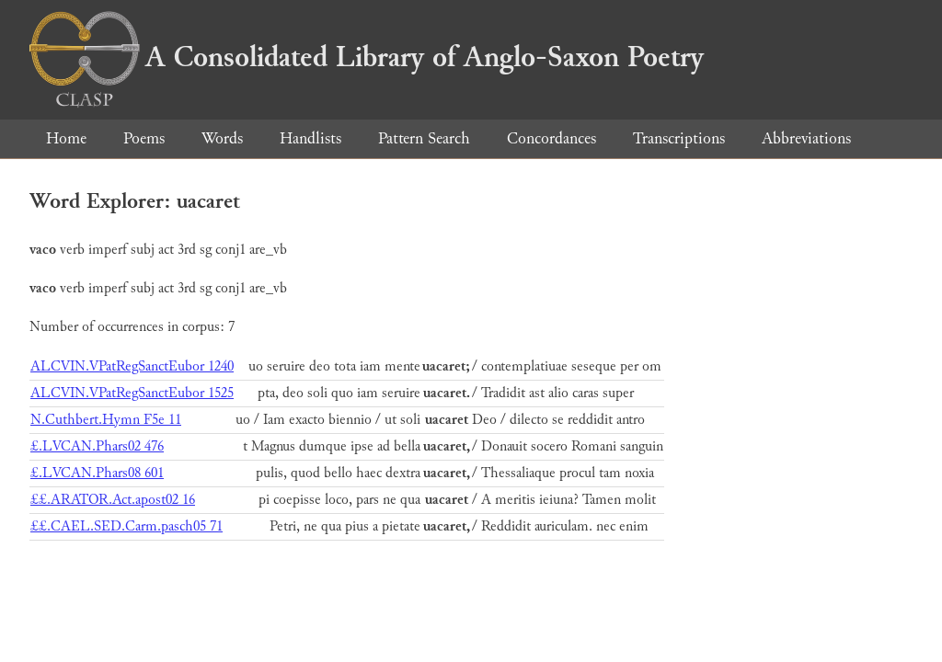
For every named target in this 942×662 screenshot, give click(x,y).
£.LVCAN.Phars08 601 (97, 473)
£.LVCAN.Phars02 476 (97, 446)
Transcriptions (679, 138)
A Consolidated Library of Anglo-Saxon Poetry (366, 57)
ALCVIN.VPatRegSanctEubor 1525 (132, 393)
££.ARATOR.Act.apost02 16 (112, 499)
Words (222, 138)
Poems (144, 138)
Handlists (310, 138)
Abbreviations (806, 138)
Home (66, 138)
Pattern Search (424, 138)
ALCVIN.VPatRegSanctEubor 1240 (132, 366)
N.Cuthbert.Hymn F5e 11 (105, 419)
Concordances (551, 138)
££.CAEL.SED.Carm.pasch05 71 (126, 526)
